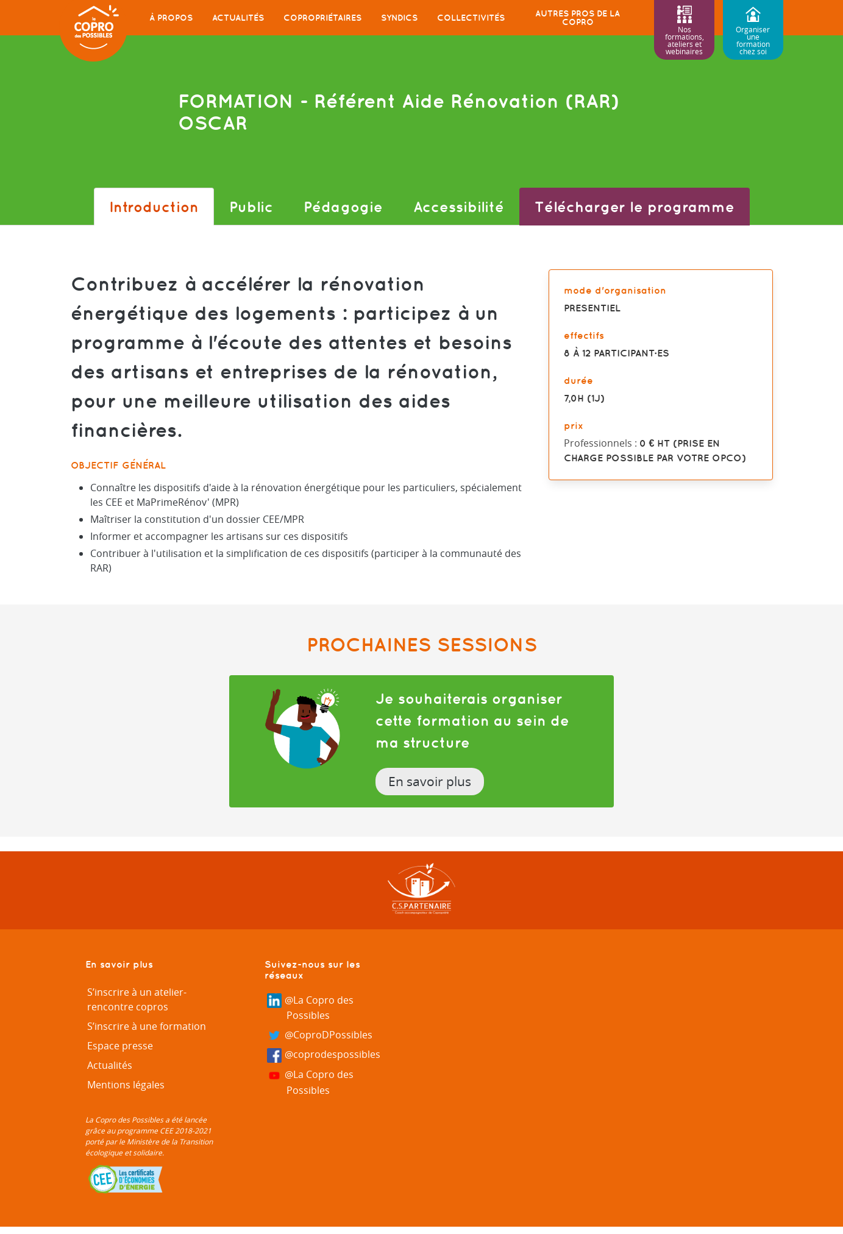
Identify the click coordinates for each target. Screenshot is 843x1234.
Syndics (399, 18)
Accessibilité (458, 206)
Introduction (154, 206)
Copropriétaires (322, 18)
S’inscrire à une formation (146, 1026)
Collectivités (471, 18)
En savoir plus (429, 781)
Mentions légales (126, 1084)
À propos (171, 18)
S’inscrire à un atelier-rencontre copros (137, 999)
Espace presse (120, 1045)
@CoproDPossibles (320, 1035)
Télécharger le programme (635, 206)
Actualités (238, 18)
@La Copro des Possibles (310, 1008)
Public (251, 206)
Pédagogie (343, 206)
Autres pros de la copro (577, 18)
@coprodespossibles (324, 1055)
